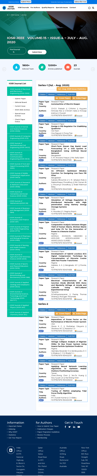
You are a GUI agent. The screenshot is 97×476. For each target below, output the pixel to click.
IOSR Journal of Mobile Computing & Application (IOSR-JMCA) (19, 175)
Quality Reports (48, 7)
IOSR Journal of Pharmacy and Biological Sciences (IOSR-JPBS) (19, 238)
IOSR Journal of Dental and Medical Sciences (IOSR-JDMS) (18, 129)
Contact (73, 7)
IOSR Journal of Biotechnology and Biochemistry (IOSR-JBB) (19, 275)
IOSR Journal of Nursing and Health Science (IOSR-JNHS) (19, 247)
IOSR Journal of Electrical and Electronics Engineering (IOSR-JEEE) (20, 91)
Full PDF (71, 94)
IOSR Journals (23, 7)
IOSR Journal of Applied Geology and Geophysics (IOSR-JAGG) (19, 284)
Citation (43, 94)
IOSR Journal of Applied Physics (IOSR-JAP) (19, 306)
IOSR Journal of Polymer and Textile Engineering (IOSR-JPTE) (19, 229)
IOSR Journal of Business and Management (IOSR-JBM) (19, 210)
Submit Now (26, 2)
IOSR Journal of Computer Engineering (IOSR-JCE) (20, 137)
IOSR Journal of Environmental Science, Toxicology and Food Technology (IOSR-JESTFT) (18, 296)
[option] (48, 2)
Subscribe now (80, 2)
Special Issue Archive (19, 115)
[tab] (63, 87)
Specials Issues (62, 7)
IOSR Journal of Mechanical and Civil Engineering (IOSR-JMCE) (19, 145)
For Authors (35, 7)
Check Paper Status (19, 120)
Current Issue (19, 106)
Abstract (51, 94)
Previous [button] (12, 69)
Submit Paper (19, 98)
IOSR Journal (15, 15)
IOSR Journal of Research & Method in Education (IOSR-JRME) (19, 184)
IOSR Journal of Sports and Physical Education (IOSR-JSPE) (18, 266)
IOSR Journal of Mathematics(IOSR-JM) (18, 202)
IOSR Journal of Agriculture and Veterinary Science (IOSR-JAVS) (20, 257)
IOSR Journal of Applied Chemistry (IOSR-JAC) (19, 313)
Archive (24, 15)
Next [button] (84, 69)
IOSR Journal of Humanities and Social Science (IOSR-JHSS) (18, 194)
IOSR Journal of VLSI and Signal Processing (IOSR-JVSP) (19, 166)
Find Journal (15, 51)
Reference (61, 94)
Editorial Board (20, 102)
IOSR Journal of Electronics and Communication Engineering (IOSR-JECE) (19, 156)
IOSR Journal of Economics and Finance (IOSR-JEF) (19, 220)
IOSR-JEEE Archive (21, 110)
